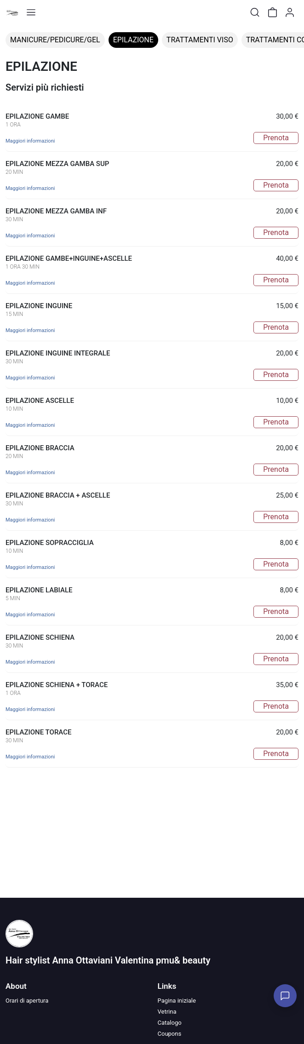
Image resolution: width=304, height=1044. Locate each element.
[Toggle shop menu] (31, 12)
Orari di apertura (27, 1000)
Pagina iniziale (177, 1000)
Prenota (276, 137)
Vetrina (167, 1011)
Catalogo (170, 1022)
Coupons (170, 1033)
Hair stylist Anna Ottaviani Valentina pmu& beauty (108, 960)
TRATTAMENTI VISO (199, 39)
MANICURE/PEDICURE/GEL (55, 39)
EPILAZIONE (133, 39)
